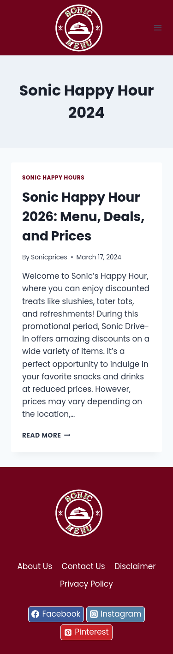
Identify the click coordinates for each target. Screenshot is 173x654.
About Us (34, 566)
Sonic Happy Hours (53, 177)
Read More (46, 435)
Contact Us (83, 566)
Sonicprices (49, 257)
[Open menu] (158, 27)
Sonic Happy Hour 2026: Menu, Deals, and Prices (83, 216)
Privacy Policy (86, 583)
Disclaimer (135, 566)
